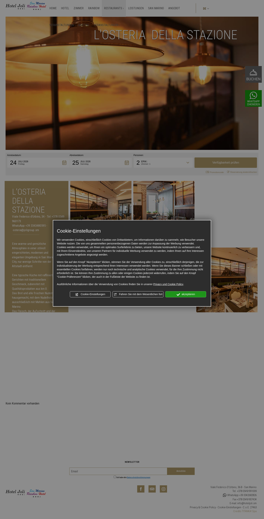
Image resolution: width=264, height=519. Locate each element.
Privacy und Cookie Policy (168, 284)
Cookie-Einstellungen (90, 294)
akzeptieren (186, 294)
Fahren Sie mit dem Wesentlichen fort (137, 294)
